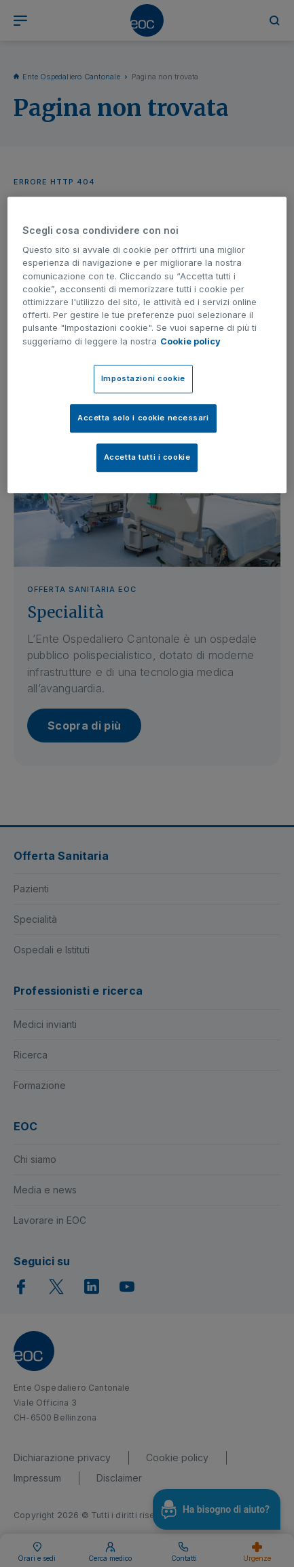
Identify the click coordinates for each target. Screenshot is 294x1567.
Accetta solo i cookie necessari (143, 417)
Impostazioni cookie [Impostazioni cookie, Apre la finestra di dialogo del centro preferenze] (143, 378)
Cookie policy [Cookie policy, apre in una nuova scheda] (190, 341)
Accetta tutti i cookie (147, 457)
